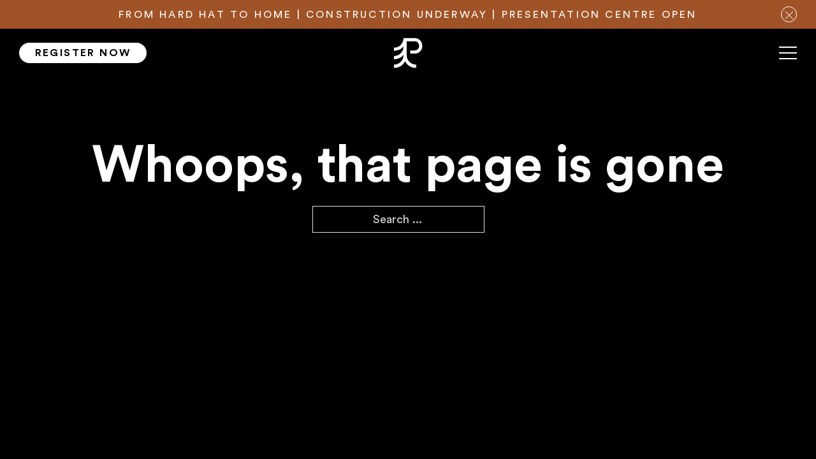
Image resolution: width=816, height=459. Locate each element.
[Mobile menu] (788, 58)
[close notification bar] (789, 14)
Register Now (83, 53)
